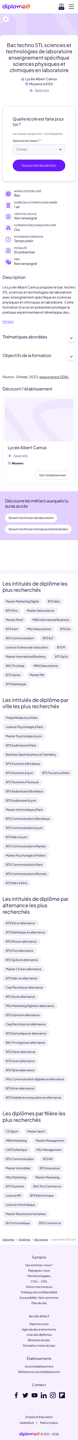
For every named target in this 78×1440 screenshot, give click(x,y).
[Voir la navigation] (71, 6)
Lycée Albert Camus (41, 79)
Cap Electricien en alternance (26, 1024)
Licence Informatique (20, 1204)
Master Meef (14, 620)
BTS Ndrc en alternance (21, 978)
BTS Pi (61, 647)
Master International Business (26, 656)
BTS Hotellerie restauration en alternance (33, 1097)
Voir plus (8, 321)
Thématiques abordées (39, 338)
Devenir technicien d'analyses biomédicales (38, 529)
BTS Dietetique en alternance (25, 932)
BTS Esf (48, 638)
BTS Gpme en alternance (23, 1015)
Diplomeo (8, 1239)
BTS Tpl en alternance (20, 1070)
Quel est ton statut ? (26, 140)
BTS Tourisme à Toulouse (22, 782)
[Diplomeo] (16, 6)
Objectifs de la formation (39, 356)
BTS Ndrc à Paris (16, 883)
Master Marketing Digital (22, 601)
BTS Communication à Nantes (26, 846)
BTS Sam (12, 629)
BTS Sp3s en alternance (22, 960)
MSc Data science (39, 629)
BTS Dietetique (16, 684)
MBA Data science (45, 665)
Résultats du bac (39, 1340)
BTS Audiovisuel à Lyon (21, 800)
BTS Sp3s (61, 656)
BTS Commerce (50, 1223)
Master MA (37, 675)
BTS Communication (20, 638)
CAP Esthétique (16, 1149)
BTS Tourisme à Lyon (19, 773)
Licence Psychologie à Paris (24, 727)
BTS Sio (65, 629)
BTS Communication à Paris (24, 864)
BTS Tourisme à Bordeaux (23, 763)
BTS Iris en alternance (20, 1061)
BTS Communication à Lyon (24, 828)
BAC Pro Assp (15, 665)
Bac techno (41, 1239)
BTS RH (48, 1159)
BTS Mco (12, 610)
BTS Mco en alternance (21, 941)
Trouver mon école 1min (39, 165)
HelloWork (27, 1423)
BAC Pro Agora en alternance (25, 1042)
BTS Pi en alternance (19, 950)
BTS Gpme (13, 675)
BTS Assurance (50, 1168)
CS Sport (12, 1131)
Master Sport (36, 1131)
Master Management (50, 1140)
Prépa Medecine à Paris (21, 717)
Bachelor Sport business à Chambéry (31, 754)
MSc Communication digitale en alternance (35, 1079)
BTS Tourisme (15, 1186)
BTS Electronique (42, 1195)
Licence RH (13, 1195)
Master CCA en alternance (23, 969)
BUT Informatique (18, 1223)
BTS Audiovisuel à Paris (21, 745)
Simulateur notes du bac (39, 1345)
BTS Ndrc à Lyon (16, 837)
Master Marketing (47, 1177)
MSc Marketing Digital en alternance (30, 1006)
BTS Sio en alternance (20, 996)
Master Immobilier (18, 1168)
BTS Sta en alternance (20, 1052)
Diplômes (24, 1239)
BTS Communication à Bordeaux (28, 818)
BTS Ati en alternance (20, 1088)
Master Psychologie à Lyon (24, 736)
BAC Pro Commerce (47, 1186)
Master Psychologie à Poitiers (26, 855)
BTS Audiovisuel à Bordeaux (24, 791)
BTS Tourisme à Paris (55, 773)
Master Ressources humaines (26, 1214)
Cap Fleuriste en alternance (24, 987)
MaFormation (49, 1423)
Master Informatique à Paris (24, 809)
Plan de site (39, 1303)
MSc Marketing (16, 1177)
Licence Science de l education (27, 647)
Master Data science (40, 610)
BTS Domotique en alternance (26, 1033)
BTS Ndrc (54, 601)
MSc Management (48, 1149)
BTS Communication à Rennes (26, 874)
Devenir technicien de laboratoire (31, 518)
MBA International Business (50, 620)
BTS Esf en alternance (20, 923)
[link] (29, 1434)
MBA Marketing (16, 1140)
